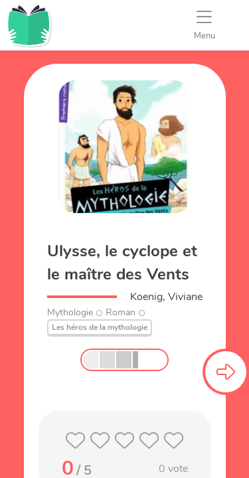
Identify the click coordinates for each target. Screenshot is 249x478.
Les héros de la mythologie (99, 327)
